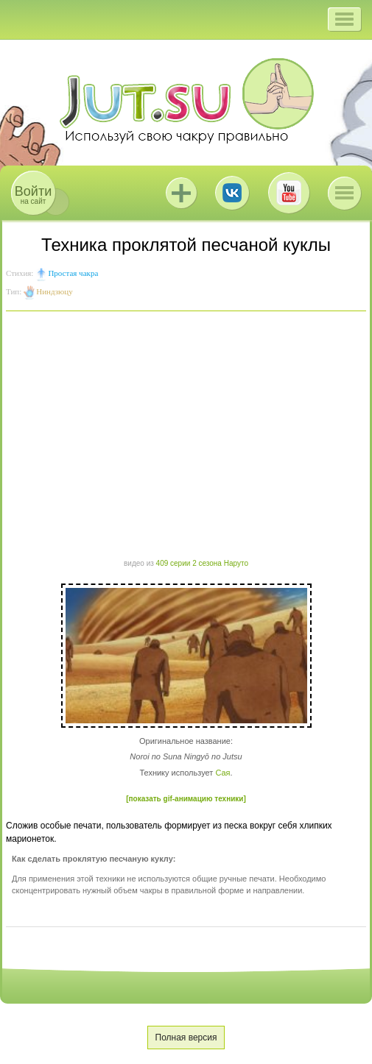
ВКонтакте (232, 193)
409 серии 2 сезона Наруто (202, 563)
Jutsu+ (181, 192)
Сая (222, 772)
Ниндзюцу (54, 291)
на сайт (33, 194)
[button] (344, 19)
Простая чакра (73, 273)
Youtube (288, 192)
